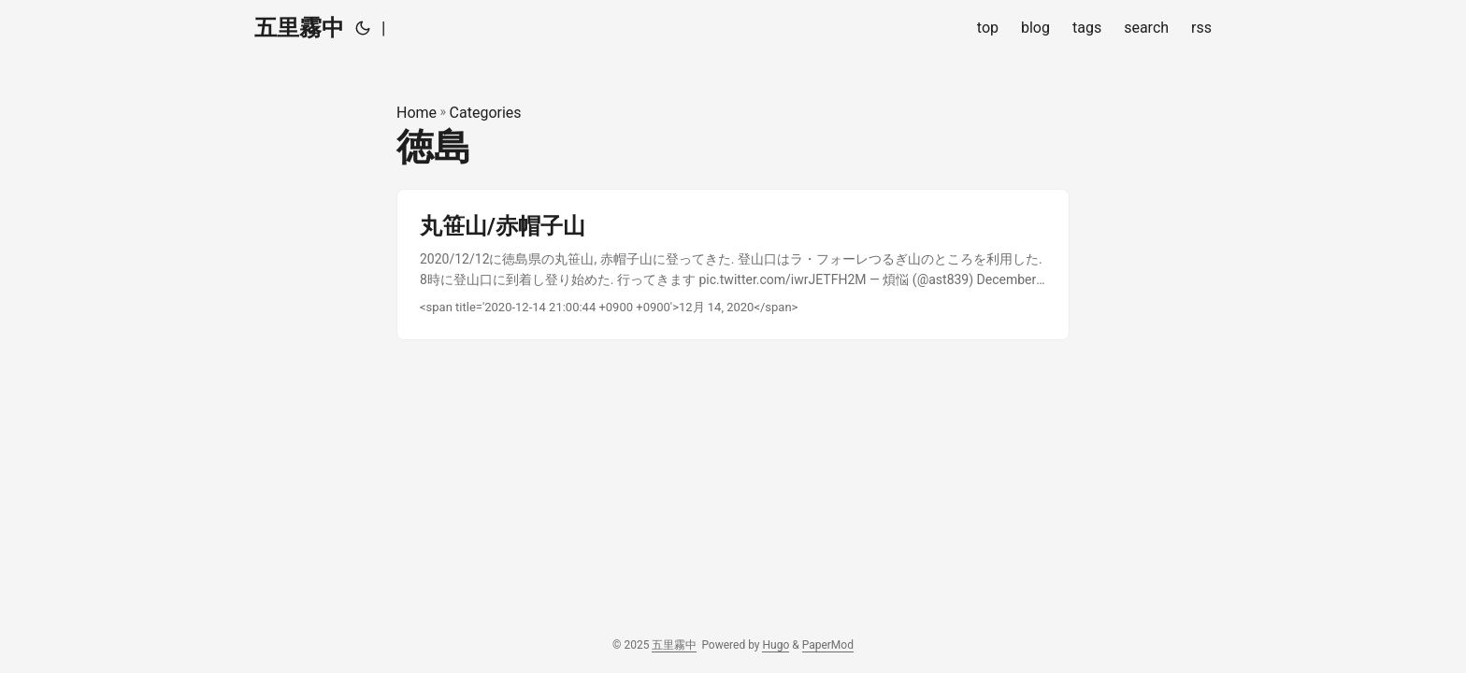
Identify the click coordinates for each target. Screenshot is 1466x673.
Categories (486, 113)
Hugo (775, 645)
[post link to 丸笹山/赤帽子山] (733, 265)
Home (416, 113)
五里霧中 (299, 28)
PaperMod (828, 645)
